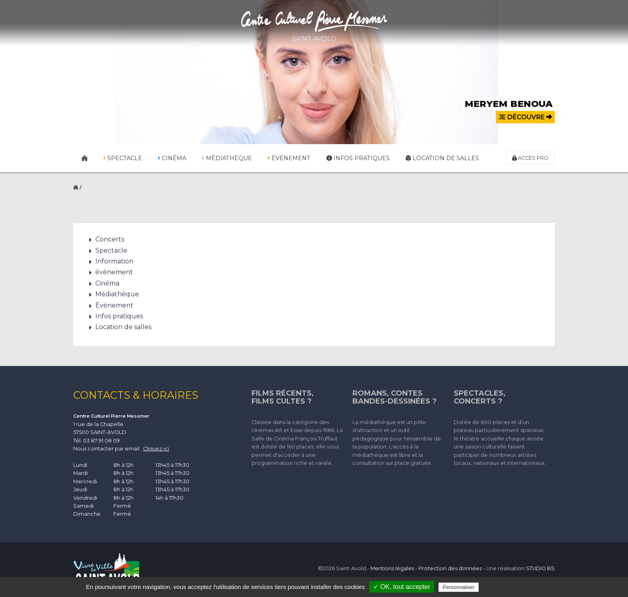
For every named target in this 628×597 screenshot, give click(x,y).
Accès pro (530, 158)
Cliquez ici (156, 449)
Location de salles (442, 158)
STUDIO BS (540, 568)
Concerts (109, 239)
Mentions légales (392, 568)
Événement (289, 158)
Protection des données (450, 568)
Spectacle (123, 158)
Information (114, 261)
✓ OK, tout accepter (401, 586)
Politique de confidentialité (515, 587)
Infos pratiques (358, 158)
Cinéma (172, 158)
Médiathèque (227, 158)
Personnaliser (459, 587)
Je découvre (525, 117)
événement (114, 272)
